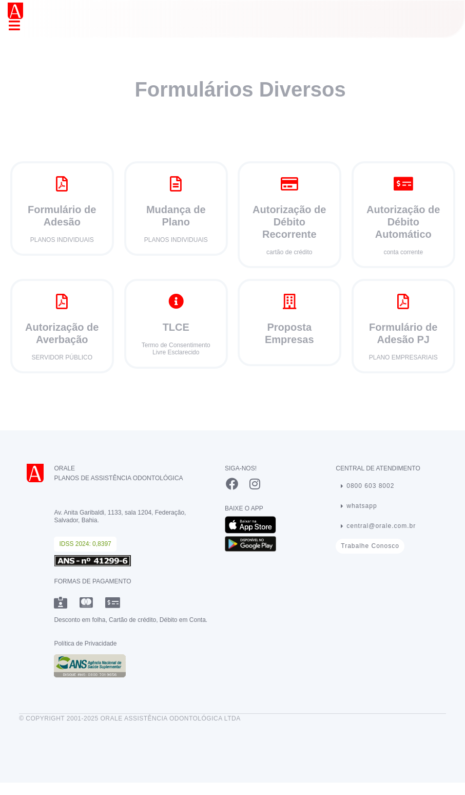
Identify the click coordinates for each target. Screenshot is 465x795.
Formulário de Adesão (62, 216)
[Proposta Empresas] (289, 301)
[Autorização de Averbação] (62, 301)
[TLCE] (175, 301)
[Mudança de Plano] (175, 184)
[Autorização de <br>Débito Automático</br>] (403, 184)
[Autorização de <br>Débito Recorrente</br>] (289, 184)
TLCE (175, 327)
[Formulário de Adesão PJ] (403, 301)
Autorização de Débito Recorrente (289, 222)
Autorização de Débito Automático (403, 222)
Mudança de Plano (175, 216)
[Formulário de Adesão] (62, 184)
